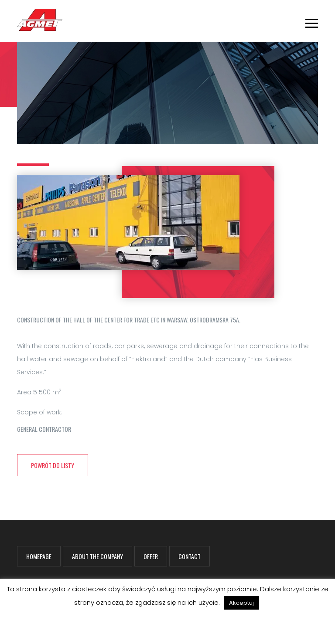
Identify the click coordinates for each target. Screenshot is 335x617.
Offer (151, 556)
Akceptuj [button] (241, 603)
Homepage (38, 556)
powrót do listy (52, 465)
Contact (189, 556)
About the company (97, 556)
